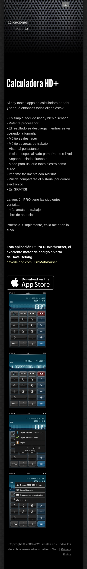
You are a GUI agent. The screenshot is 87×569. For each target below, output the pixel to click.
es (65, 4)
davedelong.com (19, 262)
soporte (22, 29)
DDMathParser (45, 262)
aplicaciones (17, 22)
